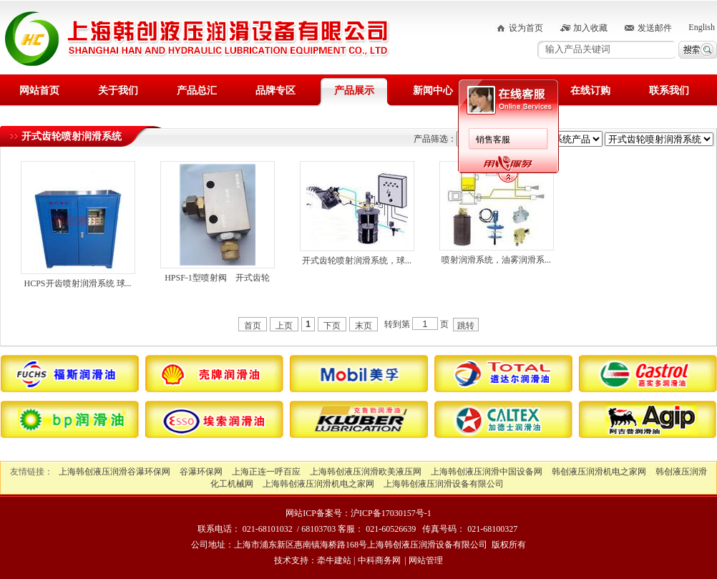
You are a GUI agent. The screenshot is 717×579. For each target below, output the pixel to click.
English (701, 27)
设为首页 (526, 28)
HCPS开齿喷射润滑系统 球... (77, 283)
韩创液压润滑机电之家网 (599, 472)
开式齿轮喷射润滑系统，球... (356, 261)
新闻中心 (433, 90)
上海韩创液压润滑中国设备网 (486, 472)
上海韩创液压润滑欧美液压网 (365, 472)
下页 (332, 326)
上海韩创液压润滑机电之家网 (318, 484)
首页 (252, 326)
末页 (363, 326)
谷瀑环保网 (201, 472)
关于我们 (118, 90)
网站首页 (39, 90)
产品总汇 (197, 90)
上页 (284, 326)
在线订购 (590, 90)
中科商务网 (379, 560)
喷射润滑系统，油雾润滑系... (496, 260)
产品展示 (354, 90)
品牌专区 (275, 90)
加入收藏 (590, 28)
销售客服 (493, 140)
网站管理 (426, 560)
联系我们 (669, 90)
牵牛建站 (334, 560)
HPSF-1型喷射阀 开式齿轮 (217, 278)
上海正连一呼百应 (266, 472)
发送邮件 (655, 28)
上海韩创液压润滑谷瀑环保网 (114, 472)
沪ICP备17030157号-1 (391, 513)
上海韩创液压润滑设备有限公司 (444, 484)
